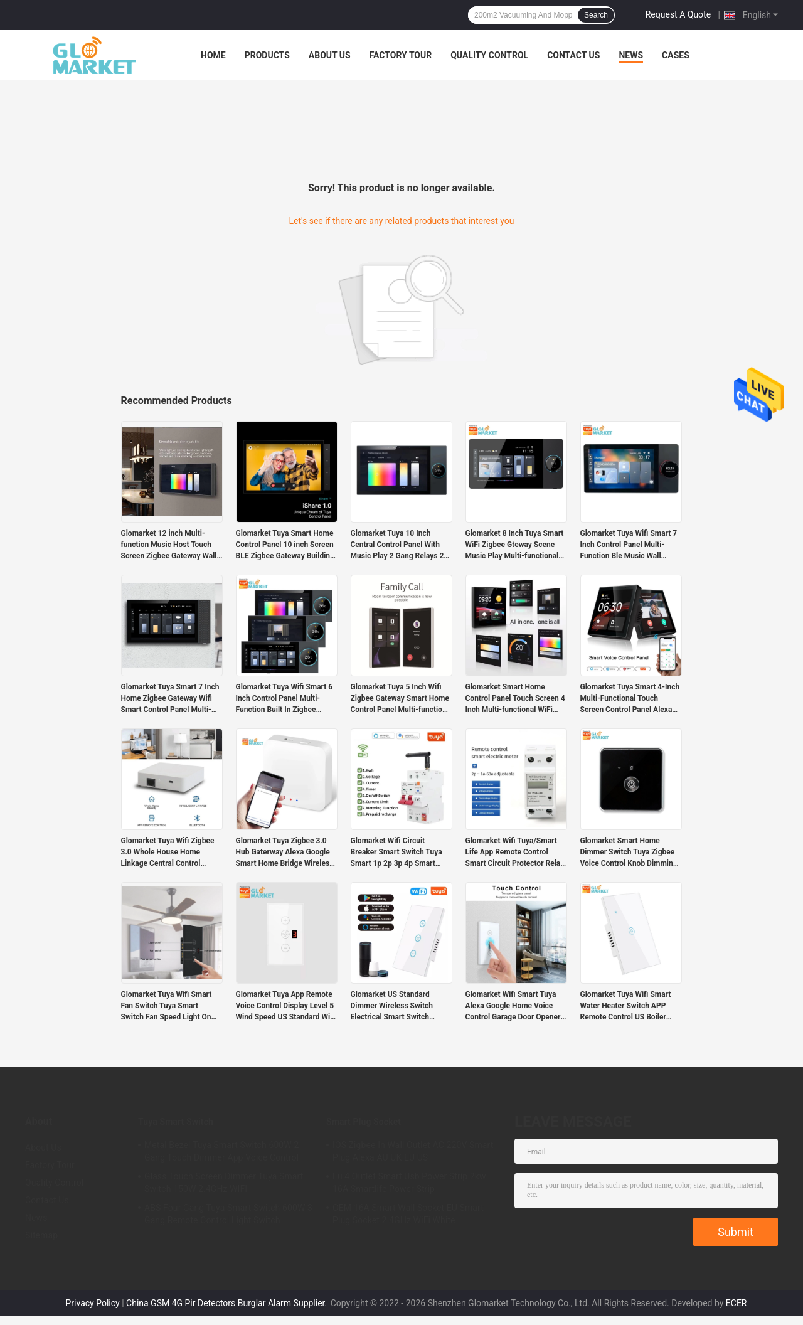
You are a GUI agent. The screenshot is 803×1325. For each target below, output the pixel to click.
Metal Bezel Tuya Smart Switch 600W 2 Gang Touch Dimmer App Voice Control (221, 1151)
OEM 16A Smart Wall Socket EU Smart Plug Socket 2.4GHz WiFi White (408, 1214)
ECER (736, 1303)
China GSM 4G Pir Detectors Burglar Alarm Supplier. (227, 1303)
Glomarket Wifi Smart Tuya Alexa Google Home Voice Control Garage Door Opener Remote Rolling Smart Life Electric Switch (513, 1006)
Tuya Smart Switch (175, 1122)
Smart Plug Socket (363, 1122)
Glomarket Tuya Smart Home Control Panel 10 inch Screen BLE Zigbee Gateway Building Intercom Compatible (285, 545)
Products (267, 55)
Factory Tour (401, 55)
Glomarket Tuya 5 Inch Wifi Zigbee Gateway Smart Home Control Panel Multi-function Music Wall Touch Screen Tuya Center (400, 699)
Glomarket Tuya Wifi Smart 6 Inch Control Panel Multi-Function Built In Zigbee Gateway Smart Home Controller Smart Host (284, 699)
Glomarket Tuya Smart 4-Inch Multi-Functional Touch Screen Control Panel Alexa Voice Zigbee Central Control (630, 699)
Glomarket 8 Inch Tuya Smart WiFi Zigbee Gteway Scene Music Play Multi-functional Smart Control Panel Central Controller (514, 545)
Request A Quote (678, 14)
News (631, 55)
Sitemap (41, 1235)
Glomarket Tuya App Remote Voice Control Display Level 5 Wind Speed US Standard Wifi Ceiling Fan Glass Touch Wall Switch (285, 1006)
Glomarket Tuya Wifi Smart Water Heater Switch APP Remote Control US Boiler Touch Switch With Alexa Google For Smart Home (625, 1006)
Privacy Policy (93, 1303)
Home (213, 55)
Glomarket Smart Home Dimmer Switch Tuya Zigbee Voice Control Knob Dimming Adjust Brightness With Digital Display (630, 852)
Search (596, 15)
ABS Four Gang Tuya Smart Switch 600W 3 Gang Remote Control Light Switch (228, 1214)
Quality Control (489, 55)
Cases (675, 55)
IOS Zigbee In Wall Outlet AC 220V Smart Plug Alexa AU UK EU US (412, 1151)
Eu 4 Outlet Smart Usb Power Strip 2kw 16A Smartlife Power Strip (409, 1182)
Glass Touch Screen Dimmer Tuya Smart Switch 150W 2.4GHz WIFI (223, 1182)
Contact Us (573, 55)
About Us (330, 55)
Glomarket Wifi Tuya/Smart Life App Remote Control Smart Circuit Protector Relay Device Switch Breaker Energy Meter (515, 852)
